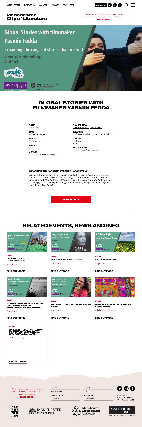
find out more (16, 271)
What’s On (13, 4)
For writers (88, 388)
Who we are (88, 395)
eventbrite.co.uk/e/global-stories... (87, 127)
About (43, 4)
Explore (29, 4)
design (126, 400)
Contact (68, 4)
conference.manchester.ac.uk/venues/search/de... (93, 134)
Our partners (89, 399)
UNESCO (87, 391)
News (55, 4)
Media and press (57, 395)
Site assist (100, 5)
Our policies (55, 399)
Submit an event (57, 391)
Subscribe (103, 19)
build (132, 400)
